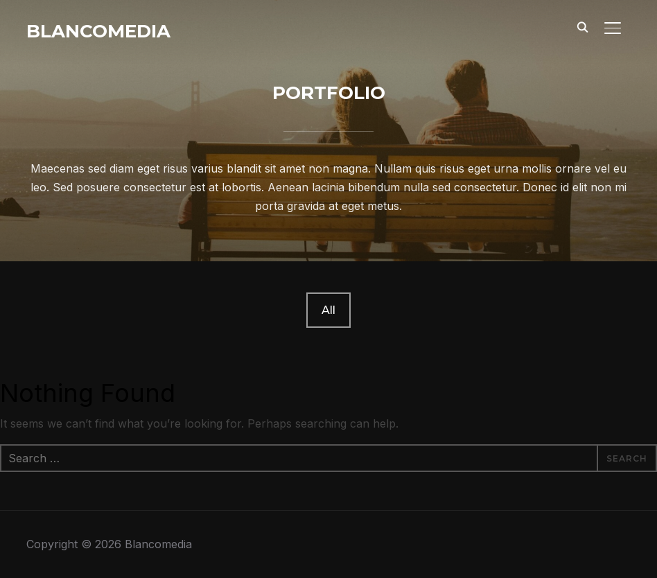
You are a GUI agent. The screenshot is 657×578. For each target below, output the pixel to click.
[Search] (582, 26)
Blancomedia (98, 31)
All (328, 310)
